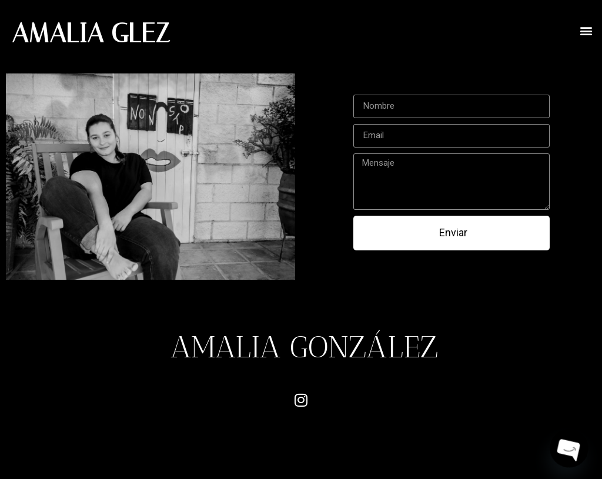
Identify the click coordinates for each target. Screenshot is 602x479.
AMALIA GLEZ (91, 33)
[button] (586, 30)
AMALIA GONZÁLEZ (304, 347)
